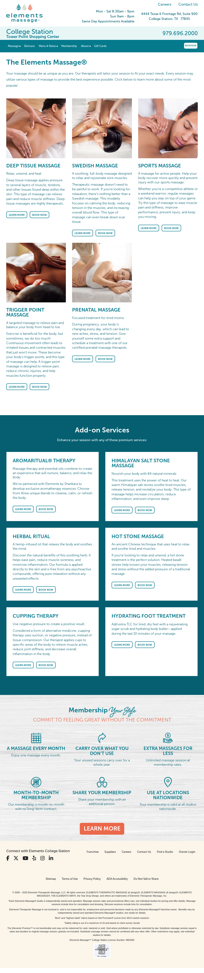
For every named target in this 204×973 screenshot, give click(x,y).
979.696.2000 (180, 33)
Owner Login (187, 851)
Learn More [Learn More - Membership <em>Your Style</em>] (102, 828)
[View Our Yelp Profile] (34, 858)
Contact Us (188, 4)
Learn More (17, 214)
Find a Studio (165, 851)
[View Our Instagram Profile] (42, 858)
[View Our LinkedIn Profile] (51, 858)
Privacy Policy (92, 878)
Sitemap (51, 878)
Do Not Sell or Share (146, 878)
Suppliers (110, 851)
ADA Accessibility (117, 878)
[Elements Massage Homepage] (27, 13)
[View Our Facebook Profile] (8, 858)
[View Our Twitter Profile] (16, 858)
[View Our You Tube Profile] (25, 858)
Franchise (93, 851)
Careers (164, 4)
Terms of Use (70, 878)
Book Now (191, 45)
